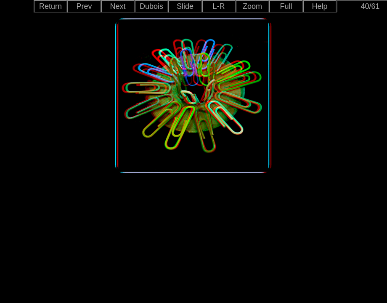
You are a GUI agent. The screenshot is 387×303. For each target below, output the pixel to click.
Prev (84, 6)
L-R (218, 6)
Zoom (252, 6)
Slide (185, 6)
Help (319, 6)
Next (117, 6)
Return (50, 6)
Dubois (151, 6)
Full (286, 6)
